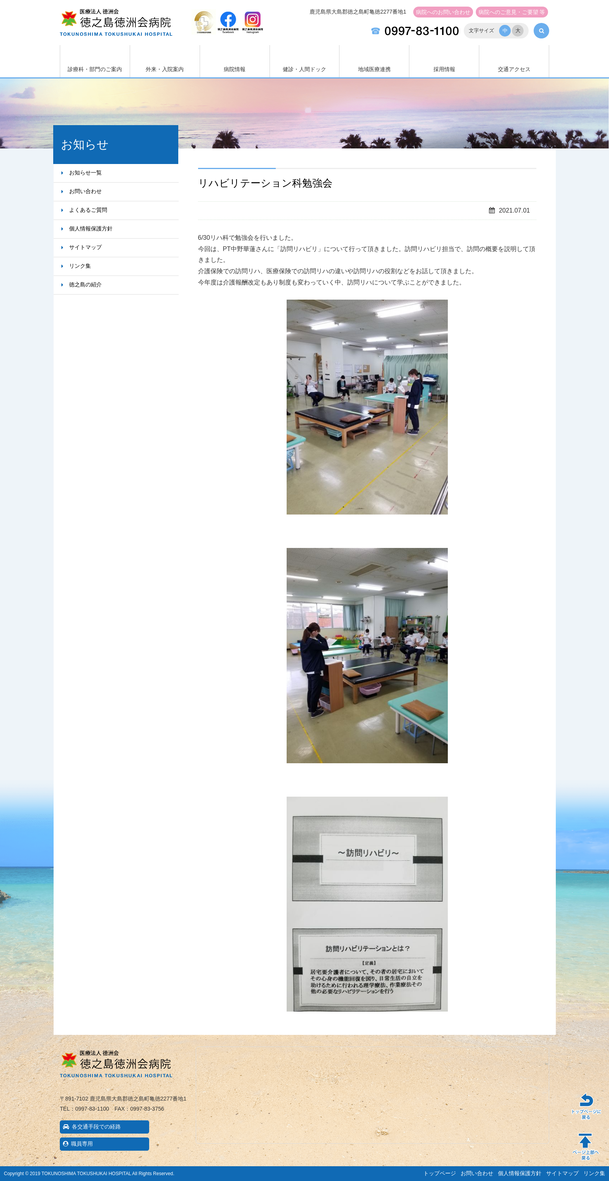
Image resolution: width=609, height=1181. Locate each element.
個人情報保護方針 (91, 228)
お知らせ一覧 (85, 172)
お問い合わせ (443, 12)
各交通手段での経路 (96, 1126)
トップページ (439, 1173)
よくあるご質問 (88, 210)
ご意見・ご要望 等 (511, 12)
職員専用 (82, 1144)
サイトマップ (85, 247)
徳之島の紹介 (85, 284)
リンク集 (80, 266)
